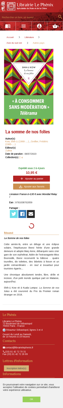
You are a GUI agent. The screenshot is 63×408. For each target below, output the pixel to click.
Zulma (8, 150)
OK (31, 399)
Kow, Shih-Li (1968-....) (17, 141)
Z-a (21, 157)
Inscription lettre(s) (16, 368)
